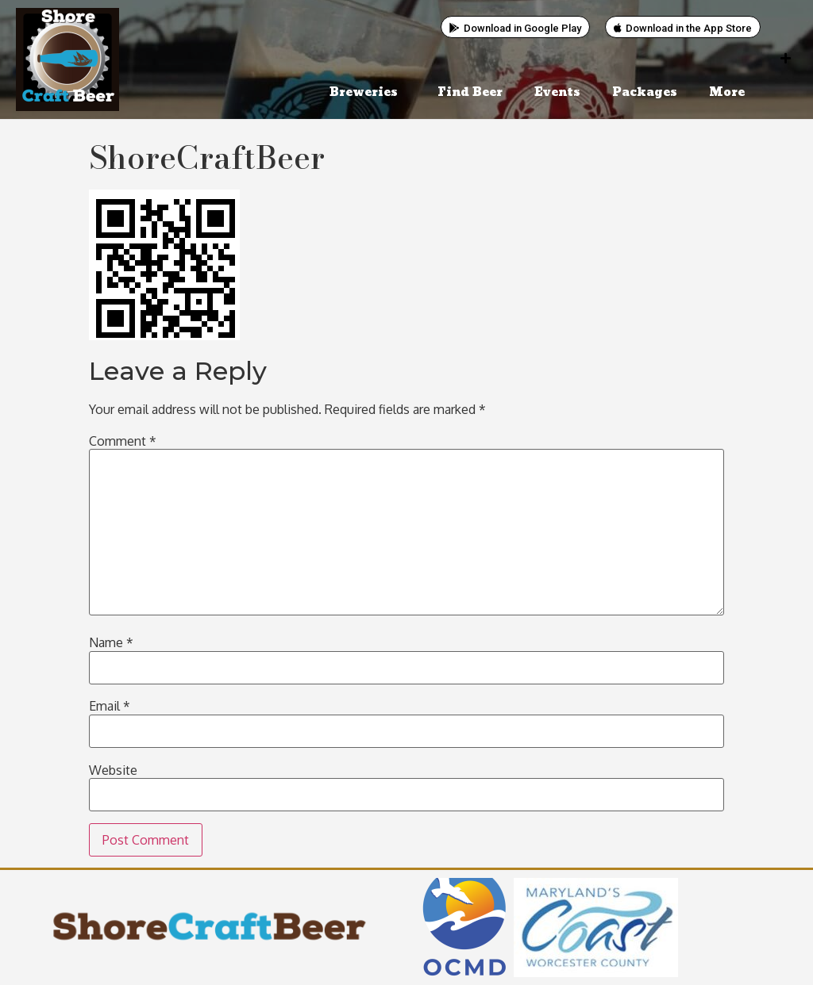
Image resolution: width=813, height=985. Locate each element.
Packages (644, 92)
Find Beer (470, 92)
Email (109, 705)
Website (113, 770)
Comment (122, 441)
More (731, 92)
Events (557, 92)
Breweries (367, 92)
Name (111, 642)
